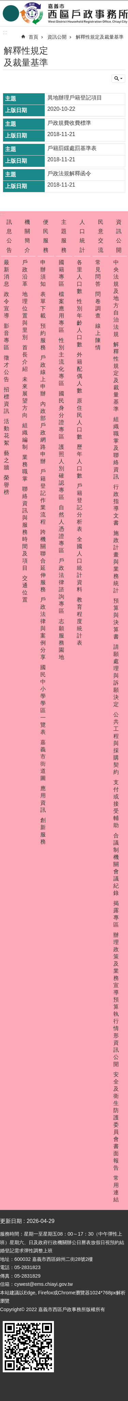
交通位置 (25, 589)
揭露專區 (116, 914)
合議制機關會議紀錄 (116, 864)
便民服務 (45, 236)
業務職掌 (25, 468)
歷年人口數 (79, 461)
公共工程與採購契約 (116, 743)
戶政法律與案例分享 (43, 628)
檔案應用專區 (61, 312)
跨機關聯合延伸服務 (43, 560)
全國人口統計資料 (79, 564)
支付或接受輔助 (116, 803)
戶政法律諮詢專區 (61, 586)
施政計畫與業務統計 (116, 561)
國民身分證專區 (61, 415)
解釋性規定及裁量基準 (100, 37)
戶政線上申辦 (43, 375)
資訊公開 (57, 37)
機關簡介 (27, 236)
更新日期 (11, 1221)
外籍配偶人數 (79, 372)
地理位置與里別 (25, 315)
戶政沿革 (25, 273)
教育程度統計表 (79, 621)
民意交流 (100, 236)
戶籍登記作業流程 (43, 497)
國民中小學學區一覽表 (43, 699)
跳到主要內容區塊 (3, 3)
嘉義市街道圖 (43, 760)
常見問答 (98, 273)
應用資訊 (43, 799)
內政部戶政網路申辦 (43, 432)
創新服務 (43, 831)
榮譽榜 (6, 485)
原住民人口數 (79, 419)
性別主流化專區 (61, 361)
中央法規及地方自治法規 (116, 298)
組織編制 (25, 436)
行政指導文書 (116, 505)
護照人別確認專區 (61, 472)
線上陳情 (98, 336)
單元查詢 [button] (118, 79)
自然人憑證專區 (61, 528)
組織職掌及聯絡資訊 (116, 448)
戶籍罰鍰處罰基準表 (72, 148)
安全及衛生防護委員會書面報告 (116, 1121)
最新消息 (6, 273)
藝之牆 (6, 460)
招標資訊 (6, 400)
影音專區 (6, 336)
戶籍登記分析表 (79, 507)
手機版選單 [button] (11, 13)
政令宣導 (6, 305)
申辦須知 (43, 273)
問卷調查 (98, 305)
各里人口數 (79, 276)
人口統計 (82, 236)
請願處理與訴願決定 (116, 675)
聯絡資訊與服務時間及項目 (25, 528)
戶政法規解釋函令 (69, 173)
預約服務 (43, 336)
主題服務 (64, 236)
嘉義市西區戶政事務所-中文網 (73, 13)
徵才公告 (6, 368)
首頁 (33, 37)
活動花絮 (6, 432)
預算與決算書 (116, 618)
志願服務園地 (61, 639)
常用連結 (116, 1188)
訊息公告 (9, 236)
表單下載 (43, 305)
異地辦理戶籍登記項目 (74, 97)
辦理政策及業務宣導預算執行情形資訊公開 (116, 999)
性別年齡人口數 (79, 322)
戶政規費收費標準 (69, 123)
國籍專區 (61, 273)
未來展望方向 (25, 397)
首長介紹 (25, 358)
